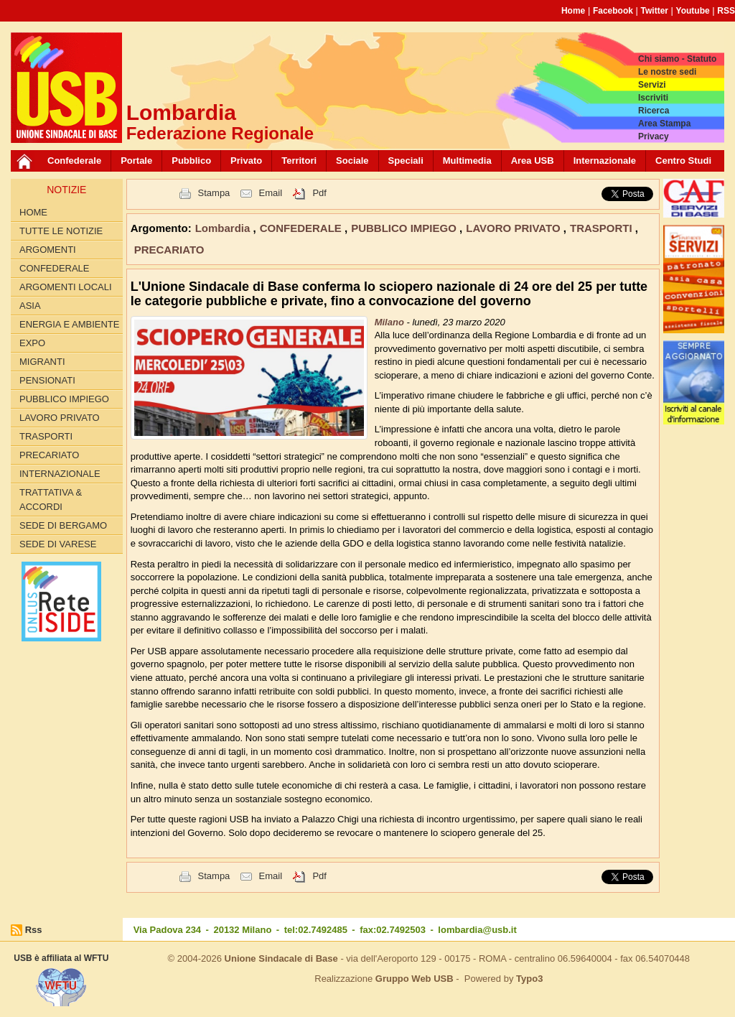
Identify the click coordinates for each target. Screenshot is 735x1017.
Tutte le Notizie (61, 231)
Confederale (74, 160)
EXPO (32, 343)
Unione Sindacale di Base (281, 958)
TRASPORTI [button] (602, 228)
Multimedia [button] (467, 160)
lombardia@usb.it (477, 929)
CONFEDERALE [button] (302, 228)
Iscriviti (653, 98)
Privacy (653, 136)
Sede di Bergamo (63, 525)
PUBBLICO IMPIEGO (64, 399)
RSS (726, 11)
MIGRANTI (42, 361)
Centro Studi (683, 160)
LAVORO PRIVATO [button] (514, 228)
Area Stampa (664, 124)
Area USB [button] (532, 160)
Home (573, 11)
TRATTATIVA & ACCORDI (50, 499)
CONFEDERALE (54, 268)
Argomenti (47, 249)
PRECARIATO (49, 455)
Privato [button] (246, 160)
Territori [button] (299, 160)
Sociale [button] (352, 160)
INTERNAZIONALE (59, 473)
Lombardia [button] (224, 228)
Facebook (613, 11)
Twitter (654, 11)
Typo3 (529, 978)
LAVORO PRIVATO (59, 417)
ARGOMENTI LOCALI (65, 287)
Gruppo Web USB (414, 978)
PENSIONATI (47, 380)
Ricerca (653, 111)
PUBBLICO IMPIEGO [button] (405, 228)
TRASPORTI (45, 436)
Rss (33, 929)
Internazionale (605, 160)
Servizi (652, 85)
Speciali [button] (405, 160)
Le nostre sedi (667, 72)
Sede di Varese (57, 544)
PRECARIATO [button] (169, 249)
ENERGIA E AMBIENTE (69, 324)
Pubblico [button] (191, 160)
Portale (136, 160)
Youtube (693, 11)
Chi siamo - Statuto (677, 59)
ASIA (30, 305)
